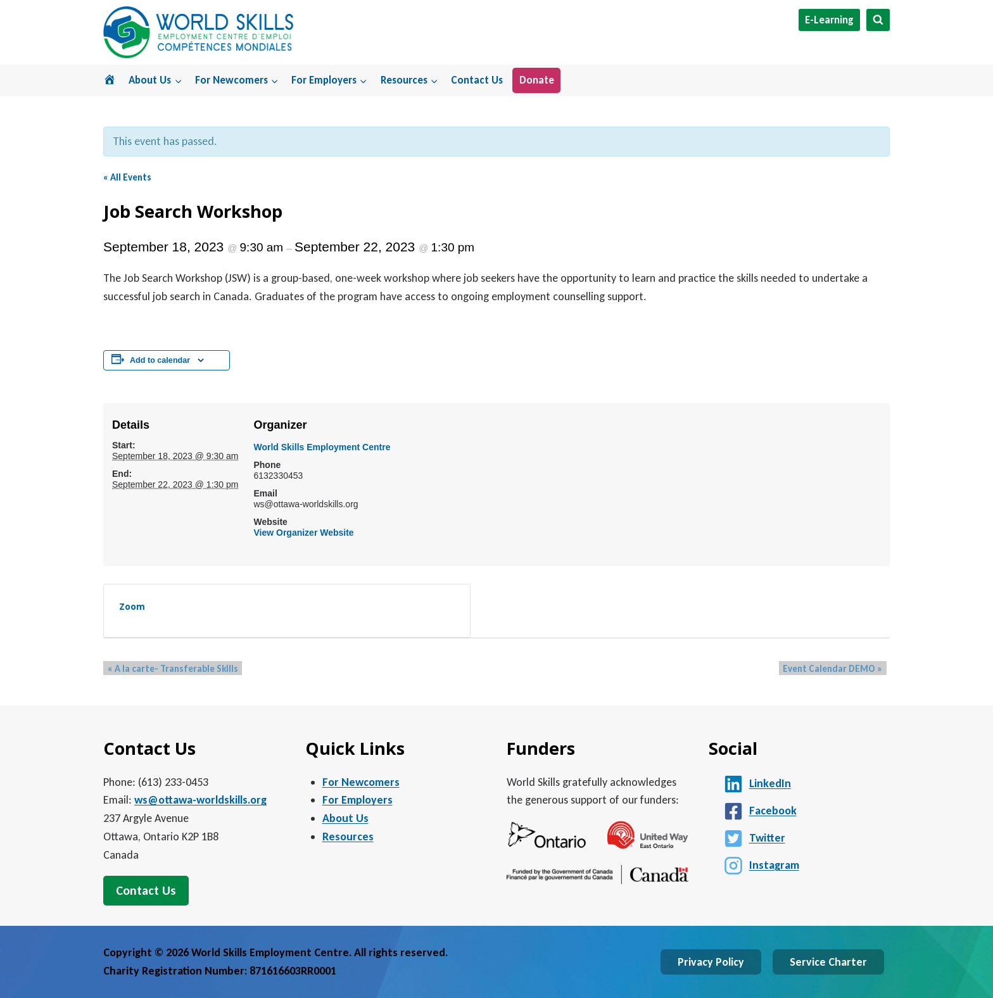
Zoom (132, 606)
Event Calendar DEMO (837, 668)
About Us (345, 818)
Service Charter (828, 962)
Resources (348, 836)
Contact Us (477, 80)
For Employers (357, 800)
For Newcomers (361, 782)
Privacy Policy (711, 962)
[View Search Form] (878, 20)
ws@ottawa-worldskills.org (200, 800)
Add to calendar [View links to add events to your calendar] (160, 360)
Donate (536, 80)
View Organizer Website (303, 532)
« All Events (127, 177)
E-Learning (829, 20)
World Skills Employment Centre (321, 447)
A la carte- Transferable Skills (168, 668)
